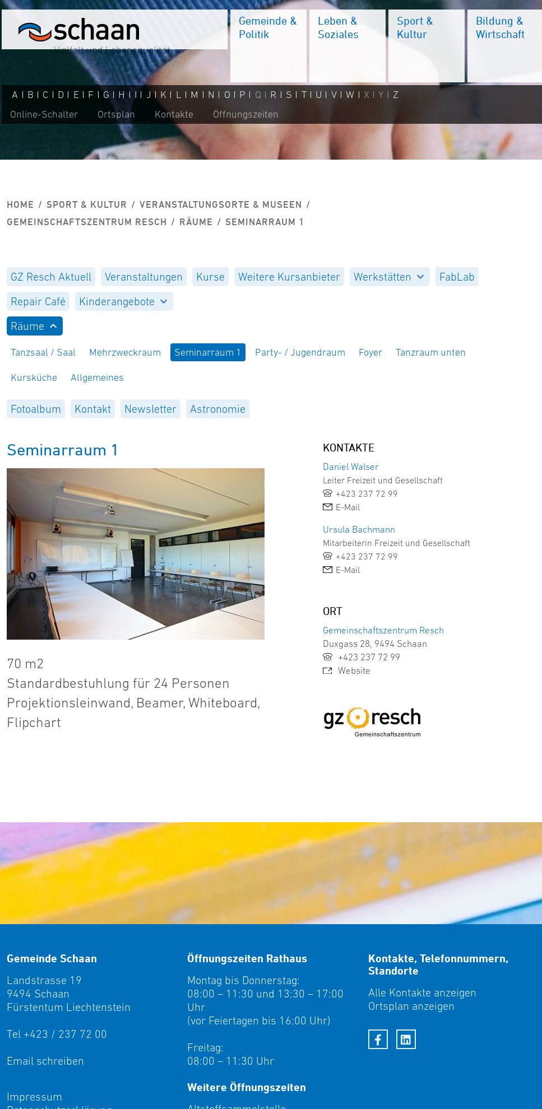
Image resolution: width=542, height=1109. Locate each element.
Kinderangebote (123, 301)
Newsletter (150, 409)
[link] (406, 493)
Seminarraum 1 (208, 352)
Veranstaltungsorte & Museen (221, 204)
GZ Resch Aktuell (51, 277)
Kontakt (93, 409)
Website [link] (346, 670)
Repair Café (38, 301)
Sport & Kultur (87, 204)
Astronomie (217, 409)
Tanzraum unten (431, 352)
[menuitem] (267, 47)
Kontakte (172, 116)
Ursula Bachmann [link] (359, 529)
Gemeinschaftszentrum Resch (87, 221)
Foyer (370, 352)
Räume (196, 221)
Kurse (210, 277)
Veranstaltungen (144, 277)
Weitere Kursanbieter (289, 277)
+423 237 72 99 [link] (361, 657)
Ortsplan (114, 116)
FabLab (457, 277)
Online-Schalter (42, 116)
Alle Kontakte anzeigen (422, 992)
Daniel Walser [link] (351, 466)
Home (20, 204)
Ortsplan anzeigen (411, 1006)
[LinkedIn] (406, 1039)
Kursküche (34, 377)
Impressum (34, 1097)
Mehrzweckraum (125, 352)
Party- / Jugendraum (300, 352)
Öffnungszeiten (244, 116)
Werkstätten (389, 277)
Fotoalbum (36, 409)
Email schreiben (45, 1061)
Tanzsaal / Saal (43, 352)
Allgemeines (97, 377)
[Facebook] (378, 1039)
